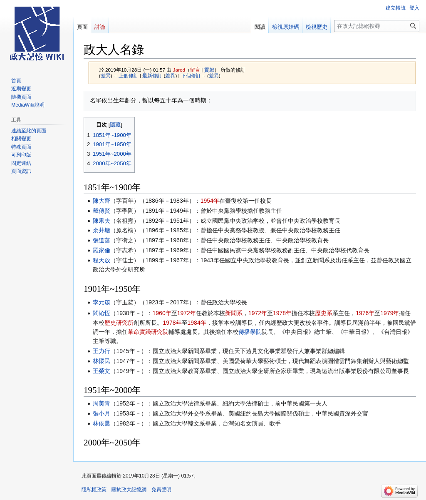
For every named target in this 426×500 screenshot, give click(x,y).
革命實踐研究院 (148, 331)
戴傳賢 (101, 210)
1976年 (365, 313)
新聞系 (234, 313)
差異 (106, 75)
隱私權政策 (94, 490)
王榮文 (101, 371)
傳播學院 (250, 331)
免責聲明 (161, 490)
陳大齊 (101, 200)
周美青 (101, 403)
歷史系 (323, 313)
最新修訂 (152, 75)
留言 (195, 69)
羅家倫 (101, 250)
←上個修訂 (126, 75)
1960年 (162, 313)
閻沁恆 (101, 313)
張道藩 (101, 240)
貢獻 (209, 69)
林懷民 (101, 361)
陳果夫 (101, 220)
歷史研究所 (119, 322)
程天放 (101, 260)
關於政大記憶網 (128, 490)
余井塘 (101, 230)
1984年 (197, 322)
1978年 (282, 313)
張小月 (101, 413)
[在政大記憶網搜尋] (376, 26)
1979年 (389, 313)
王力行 (101, 351)
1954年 (210, 200)
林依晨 (101, 423)
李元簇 (101, 302)
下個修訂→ (193, 75)
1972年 (186, 313)
